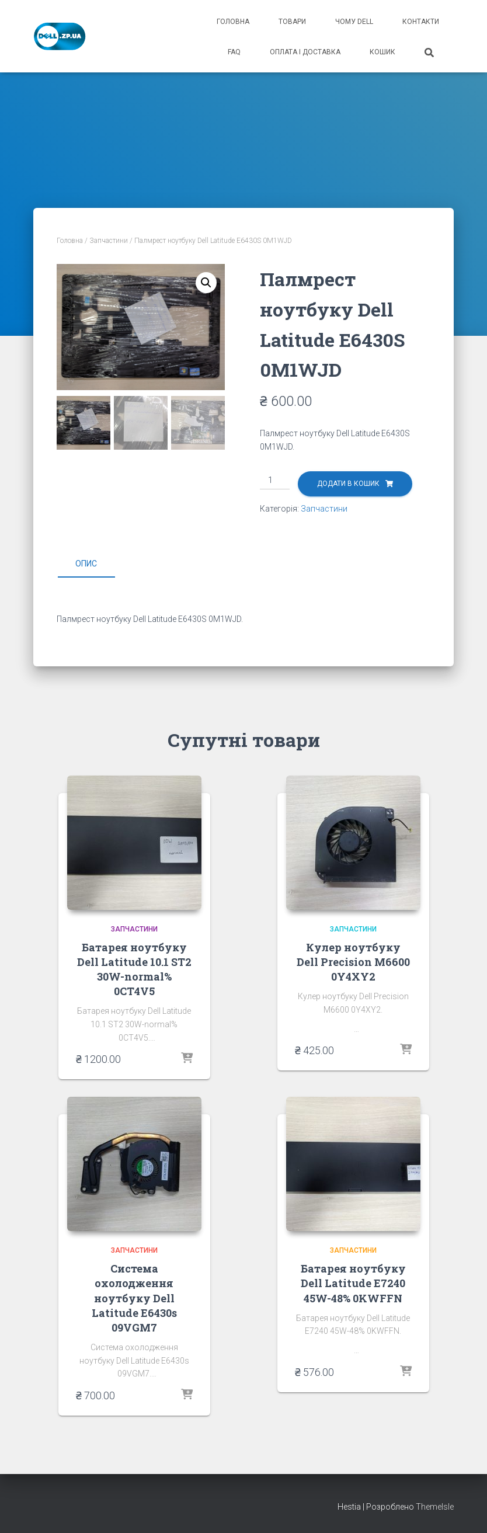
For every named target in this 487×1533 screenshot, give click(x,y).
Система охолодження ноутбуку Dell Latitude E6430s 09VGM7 (134, 1297)
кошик (382, 52)
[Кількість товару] (275, 480)
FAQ (234, 52)
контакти (420, 22)
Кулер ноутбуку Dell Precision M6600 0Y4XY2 (353, 961)
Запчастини (108, 241)
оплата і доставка (305, 52)
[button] (206, 282)
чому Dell (354, 22)
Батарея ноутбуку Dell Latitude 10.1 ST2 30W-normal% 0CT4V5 (134, 969)
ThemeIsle (435, 1506)
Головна (70, 241)
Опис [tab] (86, 563)
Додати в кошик (348, 483)
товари (292, 22)
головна (233, 22)
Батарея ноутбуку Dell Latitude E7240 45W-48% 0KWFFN (353, 1283)
